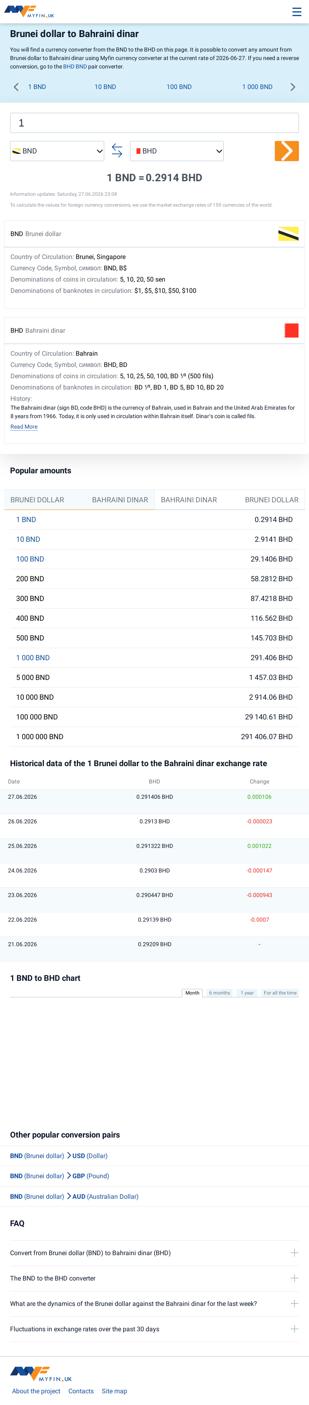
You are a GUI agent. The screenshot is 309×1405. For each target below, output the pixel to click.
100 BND (179, 87)
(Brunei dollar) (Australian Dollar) (74, 1196)
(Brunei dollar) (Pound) (59, 1176)
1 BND (37, 87)
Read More (23, 426)
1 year (247, 993)
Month (192, 993)
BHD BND (75, 66)
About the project (36, 1391)
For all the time (280, 993)
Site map (114, 1391)
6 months (219, 993)
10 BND (105, 87)
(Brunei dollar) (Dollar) (59, 1156)
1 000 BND (257, 87)
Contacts (81, 1391)
